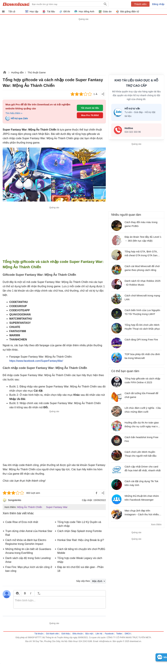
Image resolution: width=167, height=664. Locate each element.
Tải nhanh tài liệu (90, 108)
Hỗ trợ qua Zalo (19, 118)
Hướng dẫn (17, 72)
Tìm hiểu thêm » (13, 113)
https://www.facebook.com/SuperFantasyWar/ (36, 360)
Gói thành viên (52, 633)
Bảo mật (89, 633)
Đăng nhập (158, 4)
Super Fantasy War (57, 507)
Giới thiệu (65, 633)
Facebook (109, 633)
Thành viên (140, 4)
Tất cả (11, 11)
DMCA (128, 633)
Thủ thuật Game (37, 72)
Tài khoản (38, 633)
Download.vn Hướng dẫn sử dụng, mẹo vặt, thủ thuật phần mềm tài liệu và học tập (19, 4)
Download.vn (5, 73)
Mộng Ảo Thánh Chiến (29, 507)
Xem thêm (156, 524)
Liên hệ (99, 633)
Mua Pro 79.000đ (90, 115)
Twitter (119, 633)
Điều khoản (78, 633)
